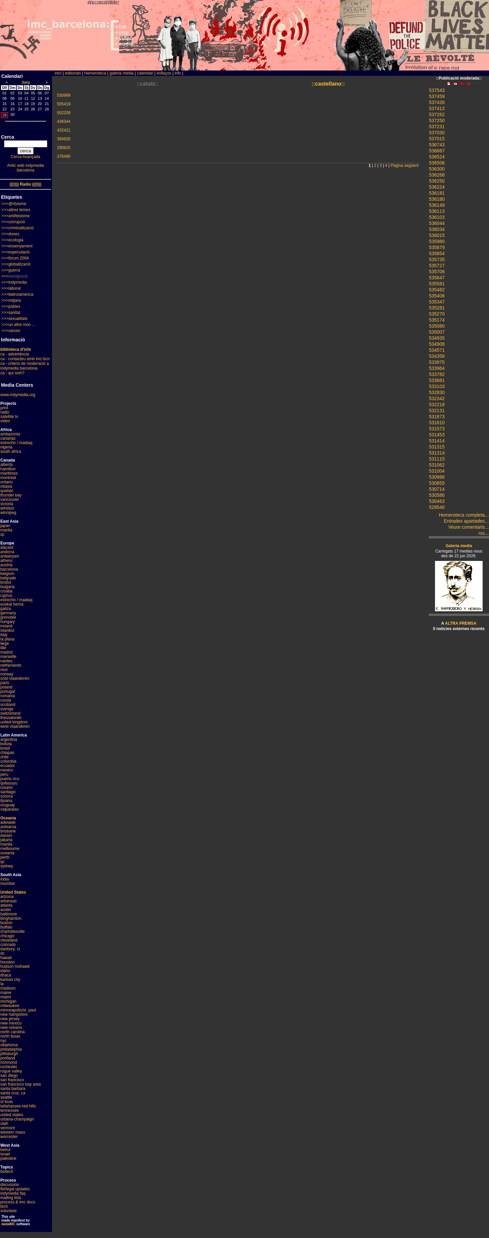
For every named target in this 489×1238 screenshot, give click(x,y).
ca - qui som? (12, 373)
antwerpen (9, 556)
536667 (437, 150)
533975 (437, 362)
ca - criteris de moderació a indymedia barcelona (24, 366)
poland (6, 687)
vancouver (9, 499)
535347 (437, 301)
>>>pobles (10, 306)
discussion (9, 1184)
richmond (8, 1062)
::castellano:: (328, 84)
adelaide (7, 822)
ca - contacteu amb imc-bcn (25, 358)
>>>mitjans (11, 300)
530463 (437, 501)
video (5, 421)
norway (6, 674)
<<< (4, 276)
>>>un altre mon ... (18, 324)
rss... (484, 533)
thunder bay (10, 495)
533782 (437, 374)
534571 (437, 350)
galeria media (121, 73)
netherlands (10, 665)
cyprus (6, 595)
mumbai (7, 883)
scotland (7, 704)
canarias (7, 438)
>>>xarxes (10, 330)
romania (7, 696)
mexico (6, 770)
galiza (5, 608)
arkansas (8, 901)
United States (13, 892)
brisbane (8, 831)
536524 (437, 156)
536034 (437, 229)
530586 (437, 495)
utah (4, 1123)
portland (7, 1058)
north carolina (12, 1032)
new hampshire (14, 1014)
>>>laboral (10, 288)
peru (4, 774)
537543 (437, 90)
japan (5, 525)
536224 (437, 187)
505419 (63, 104)
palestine (8, 1158)
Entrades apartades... (466, 521)
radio (4, 412)
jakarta (6, 840)
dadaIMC (8, 1224)
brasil (5, 748)
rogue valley (11, 1071)
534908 (437, 344)
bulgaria (7, 586)
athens (6, 560)
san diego (9, 1075)
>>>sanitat (10, 312)
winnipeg (8, 512)
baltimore (8, 914)
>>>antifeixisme (15, 215)
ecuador (7, 765)
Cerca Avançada (25, 156)
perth (4, 857)
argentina (8, 739)
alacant (6, 547)
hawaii (6, 957)
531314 (437, 453)
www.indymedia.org (17, 394)
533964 (437, 368)
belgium (7, 573)
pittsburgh (9, 1053)
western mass (12, 1132)
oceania (7, 853)
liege (4, 643)
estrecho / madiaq (16, 442)
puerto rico (9, 778)
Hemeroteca (95, 73)
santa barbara (12, 1088)
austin (5, 909)
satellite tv (9, 416)
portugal (7, 691)
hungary (7, 621)
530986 (437, 477)
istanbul (7, 630)
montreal (8, 477)
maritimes (9, 473)
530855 (437, 483)
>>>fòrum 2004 (15, 258)
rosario (6, 787)
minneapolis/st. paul (18, 1010)
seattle (6, 1097)
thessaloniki (10, 717)
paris (4, 682)
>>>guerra (10, 270)
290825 (63, 147)
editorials (73, 73)
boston (6, 922)
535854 (437, 253)
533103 (437, 386)
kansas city (10, 979)
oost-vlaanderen (14, 678)
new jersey (9, 1018)
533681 (437, 380)
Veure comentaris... (468, 527)
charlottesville (12, 931)
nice (4, 669)
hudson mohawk (15, 966)
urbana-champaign (17, 1119)
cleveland (8, 940)
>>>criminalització (17, 228)
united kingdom (14, 722)
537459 (437, 96)
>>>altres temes (15, 209)
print (4, 408)
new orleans (11, 1027)
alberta (6, 464)
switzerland (10, 713)
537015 (437, 138)
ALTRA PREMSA (461, 623)
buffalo (6, 927)
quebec (6, 490)
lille (3, 648)
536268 (437, 175)
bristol (5, 582)
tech (4, 1206)
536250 (437, 181)
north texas (10, 1036)
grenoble (8, 617)
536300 (437, 169)
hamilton (7, 469)
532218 (437, 404)
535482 (437, 289)
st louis (6, 1101)
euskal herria (11, 604)
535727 (437, 265)
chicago (7, 936)
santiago (7, 792)
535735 (437, 259)
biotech (6, 1171)
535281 (437, 308)
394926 (63, 139)
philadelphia (11, 1049)
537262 (437, 114)
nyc (3, 1040)
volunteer (8, 1210)
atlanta (6, 905)
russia (5, 700)
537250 (437, 120)
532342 (437, 398)
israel (5, 1154)
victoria (6, 504)
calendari (145, 73)
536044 (437, 223)
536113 (437, 211)
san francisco (12, 1080)
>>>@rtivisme (13, 203)
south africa (10, 451)
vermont (7, 1128)
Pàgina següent (405, 165)
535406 (437, 295)
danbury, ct (10, 949)
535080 (437, 326)
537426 (437, 102)
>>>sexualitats (14, 318)
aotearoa (8, 826)
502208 (63, 112)
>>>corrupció (13, 222)
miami (5, 997)
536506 (437, 162)
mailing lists (10, 1197)
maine (5, 992)
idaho (5, 970)
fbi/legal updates (15, 1189)
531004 (437, 471)
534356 (437, 356)
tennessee (9, 1110)
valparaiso (9, 809)
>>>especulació (15, 252)
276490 (63, 156)
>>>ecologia (12, 240)
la (1, 984)
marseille (8, 656)
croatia (6, 591)
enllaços (164, 73)
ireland (6, 626)
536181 (437, 193)
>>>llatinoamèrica (17, 294)
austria (6, 565)
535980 (437, 241)
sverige (6, 709)
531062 (437, 465)
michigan (8, 1001)
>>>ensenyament (17, 246)
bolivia (6, 744)
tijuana (6, 800)
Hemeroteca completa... (464, 515)
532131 (437, 410)
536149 (437, 205)
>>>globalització (16, 264)
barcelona (9, 569)
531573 (437, 428)
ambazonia (10, 434)
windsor (7, 508)
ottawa (6, 486)
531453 (437, 434)
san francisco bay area (20, 1084)
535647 (437, 277)
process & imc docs (17, 1202)
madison (7, 988)
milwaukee (9, 1005)
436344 (63, 121)
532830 (437, 392)
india (4, 879)
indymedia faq (12, 1193)
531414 (437, 440)
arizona (6, 896)
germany (8, 613)
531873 (437, 416)
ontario (6, 482)
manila (6, 530)
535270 (437, 314)
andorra (7, 552)
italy (3, 634)
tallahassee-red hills (18, 1106)
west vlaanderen (15, 726)
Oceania (8, 818)
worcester (9, 1136)
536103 (437, 217)
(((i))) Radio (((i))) (26, 184)
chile (4, 757)
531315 (437, 446)
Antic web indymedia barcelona (25, 168)
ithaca (5, 975)
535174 (437, 320)
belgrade (8, 578)
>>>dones (10, 234)
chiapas (7, 752)
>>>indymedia (14, 282)
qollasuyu (8, 783)
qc (2, 534)
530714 (437, 489)
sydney (6, 866)
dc (2, 953)
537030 (437, 132)
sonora (6, 796)
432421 (63, 130)
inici (58, 73)
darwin (6, 835)
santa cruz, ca (12, 1093)
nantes (6, 661)
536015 (437, 235)
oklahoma (9, 1045)
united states (11, 1114)
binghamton (10, 918)
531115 (437, 459)
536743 (437, 144)
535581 (437, 283)
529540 (437, 507)
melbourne (9, 848)
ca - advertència (14, 354)
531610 (437, 422)
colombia (8, 761)
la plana (7, 639)
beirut (5, 1149)
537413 (437, 108)
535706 (437, 271)
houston (7, 962)
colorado (8, 944)
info (178, 73)
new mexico (10, 1023)
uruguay (7, 805)
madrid (6, 652)
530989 (63, 95)
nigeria (6, 447)
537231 (437, 126)
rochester (8, 1066)
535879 (437, 247)
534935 (437, 338)
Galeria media (459, 545)
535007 (437, 332)
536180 (437, 199)
